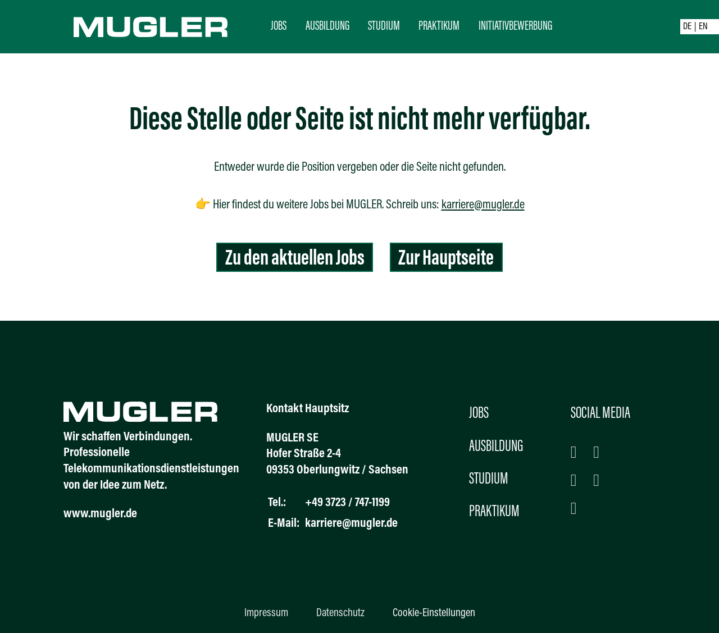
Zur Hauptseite (446, 259)
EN (703, 26)
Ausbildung (327, 26)
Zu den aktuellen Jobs (295, 259)
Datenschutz (340, 613)
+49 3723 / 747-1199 (347, 503)
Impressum (266, 613)
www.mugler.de (100, 514)
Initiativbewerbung (515, 26)
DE (687, 26)
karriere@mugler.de (483, 205)
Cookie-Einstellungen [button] (434, 613)
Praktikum (438, 26)
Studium (384, 26)
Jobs (278, 26)
